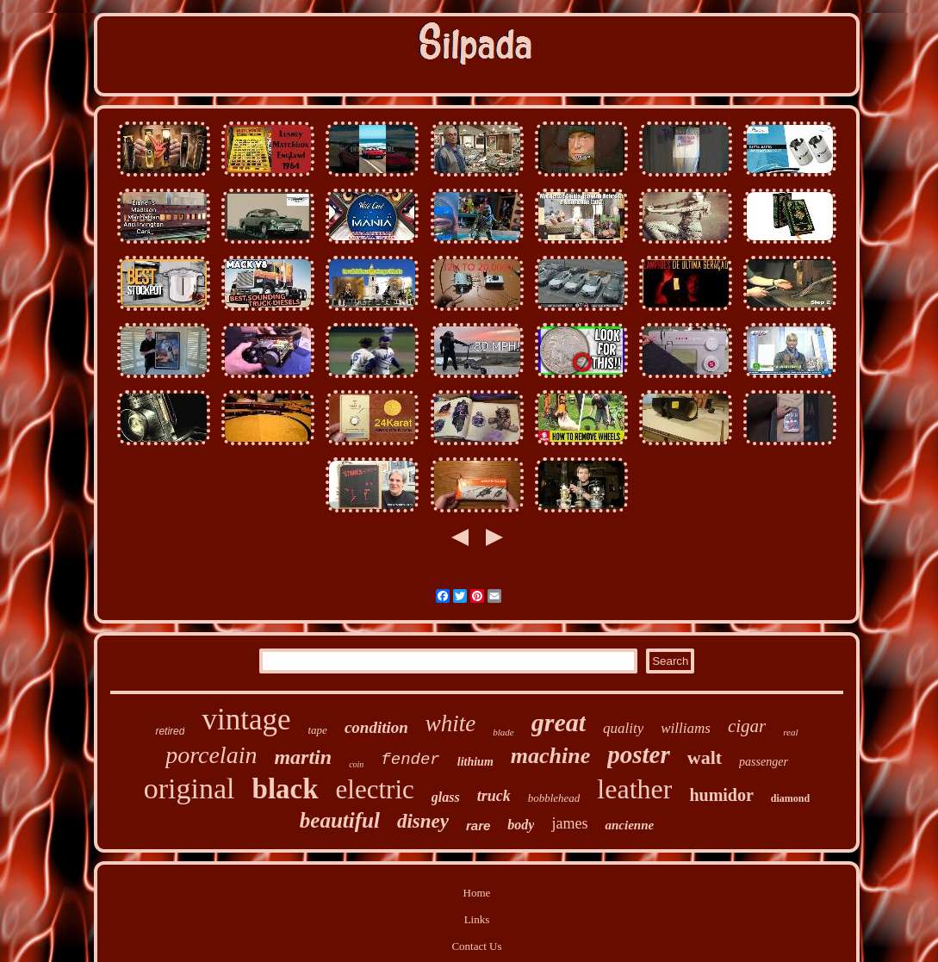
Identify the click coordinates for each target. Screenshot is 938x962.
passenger (763, 761)
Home (477, 892)
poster (638, 754)
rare (478, 825)
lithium (475, 761)
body (520, 824)
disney (423, 821)
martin (303, 757)
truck (494, 795)
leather (634, 788)
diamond (790, 798)
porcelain (211, 755)
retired (169, 731)
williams (686, 728)
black (285, 788)
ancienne (629, 825)
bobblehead (554, 797)
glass (446, 797)
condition (376, 727)
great (558, 722)
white (451, 723)
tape (316, 729)
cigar (747, 726)
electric (375, 789)
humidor (721, 794)
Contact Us (476, 946)
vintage (246, 719)
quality (623, 728)
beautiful (340, 820)
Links (477, 919)
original (189, 788)
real (790, 732)
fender (410, 759)
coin (356, 764)
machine (550, 755)
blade (503, 732)
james (569, 823)
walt (704, 757)
